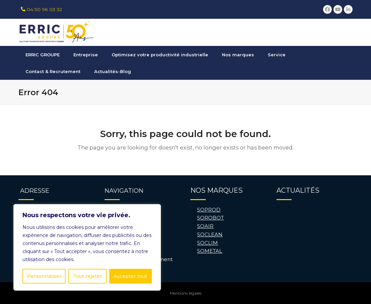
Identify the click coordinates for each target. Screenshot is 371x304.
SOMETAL (209, 251)
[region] (87, 247)
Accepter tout (130, 276)
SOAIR (205, 226)
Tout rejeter (87, 276)
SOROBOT (210, 218)
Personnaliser (44, 276)
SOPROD (209, 209)
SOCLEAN (210, 234)
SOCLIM (207, 243)
